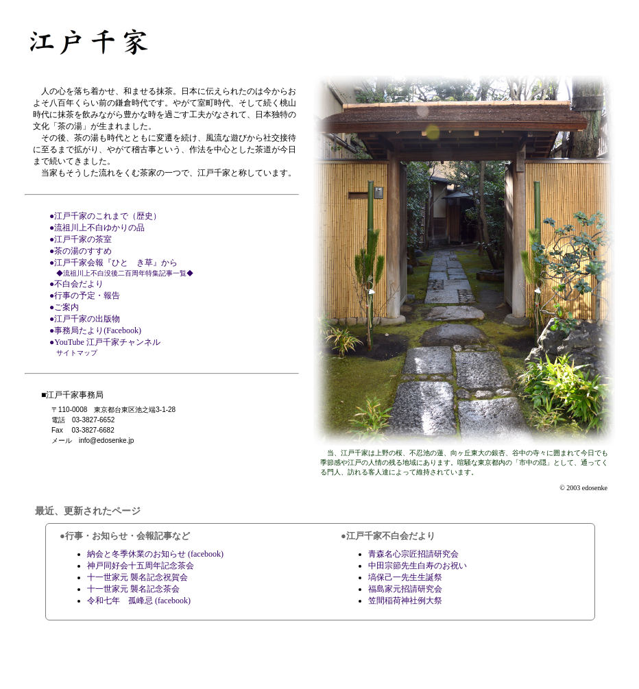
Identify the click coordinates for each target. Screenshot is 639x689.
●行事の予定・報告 (84, 295)
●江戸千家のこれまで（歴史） (105, 216)
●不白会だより (76, 284)
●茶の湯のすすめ (80, 251)
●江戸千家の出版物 (84, 319)
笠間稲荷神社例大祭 (405, 600)
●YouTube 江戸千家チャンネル (104, 342)
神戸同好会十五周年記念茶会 (140, 565)
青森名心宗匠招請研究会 (413, 554)
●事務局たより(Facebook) (95, 330)
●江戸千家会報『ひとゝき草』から (113, 262)
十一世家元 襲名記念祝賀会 (137, 577)
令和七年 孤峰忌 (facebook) (139, 600)
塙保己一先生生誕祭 (405, 577)
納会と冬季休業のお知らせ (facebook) (155, 554)
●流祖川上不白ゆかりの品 (97, 227)
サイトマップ (76, 352)
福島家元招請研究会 (405, 589)
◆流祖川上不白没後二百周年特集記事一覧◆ (124, 273)
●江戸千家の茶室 (80, 239)
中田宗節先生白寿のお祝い (417, 565)
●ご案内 (64, 307)
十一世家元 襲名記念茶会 (133, 589)
